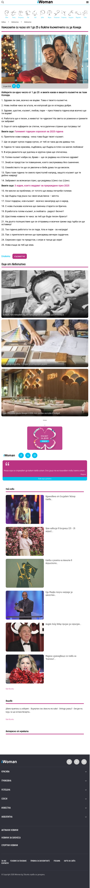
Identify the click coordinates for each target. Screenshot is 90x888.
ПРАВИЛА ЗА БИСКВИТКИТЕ (40, 861)
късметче (19, 256)
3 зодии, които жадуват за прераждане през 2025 (42, 185)
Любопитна (6, 816)
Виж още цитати (44, 479)
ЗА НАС (3, 861)
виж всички (10, 689)
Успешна (5, 789)
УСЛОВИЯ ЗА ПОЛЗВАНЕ (18, 861)
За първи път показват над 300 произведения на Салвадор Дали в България (33, 314)
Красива (5, 771)
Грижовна (6, 780)
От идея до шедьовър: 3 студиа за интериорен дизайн (25, 364)
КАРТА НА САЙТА (69, 861)
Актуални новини (9, 830)
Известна (6, 807)
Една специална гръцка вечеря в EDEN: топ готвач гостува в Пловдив (31, 413)
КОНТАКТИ (5, 863)
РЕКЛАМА (57, 861)
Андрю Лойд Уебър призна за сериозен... (63, 624)
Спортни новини (9, 845)
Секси (4, 798)
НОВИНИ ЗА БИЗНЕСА (11, 837)
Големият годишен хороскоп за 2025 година (39, 131)
